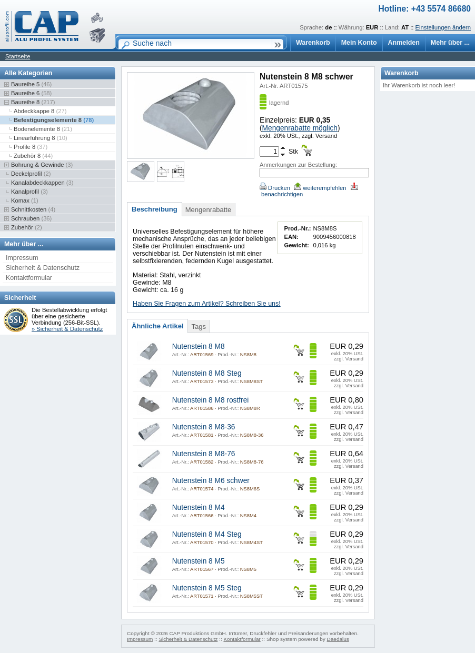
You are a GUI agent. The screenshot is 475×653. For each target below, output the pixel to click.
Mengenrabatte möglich (300, 128)
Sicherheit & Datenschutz (43, 268)
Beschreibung (154, 209)
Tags (198, 326)
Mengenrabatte (208, 210)
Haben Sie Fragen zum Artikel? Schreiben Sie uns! (207, 303)
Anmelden (404, 42)
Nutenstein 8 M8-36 (203, 427)
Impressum (22, 258)
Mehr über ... (450, 42)
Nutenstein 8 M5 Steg (207, 588)
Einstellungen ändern (443, 27)
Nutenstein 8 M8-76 (203, 454)
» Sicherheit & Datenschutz (67, 329)
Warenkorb (313, 42)
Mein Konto (359, 42)
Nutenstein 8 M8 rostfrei (210, 400)
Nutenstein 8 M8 (198, 346)
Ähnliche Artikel (157, 326)
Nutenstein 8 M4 (198, 507)
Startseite (17, 56)
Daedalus (338, 639)
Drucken (275, 188)
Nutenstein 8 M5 (198, 561)
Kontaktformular (29, 278)
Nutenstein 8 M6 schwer (211, 481)
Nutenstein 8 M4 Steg (207, 534)
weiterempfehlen (320, 188)
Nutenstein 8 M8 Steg (207, 373)
